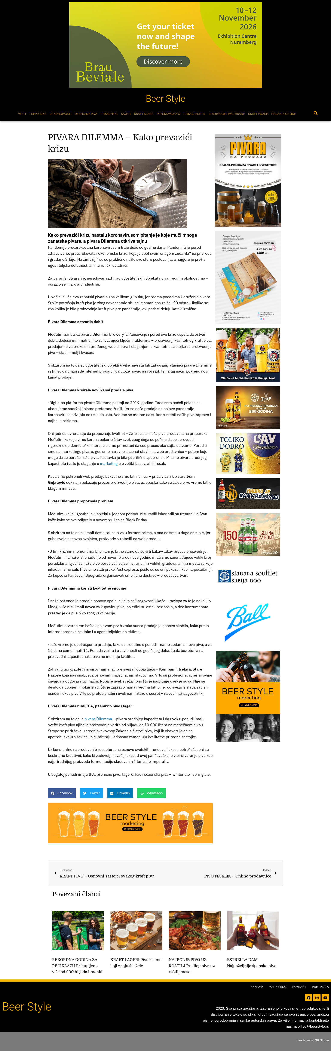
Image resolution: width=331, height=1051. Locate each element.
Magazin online (283, 114)
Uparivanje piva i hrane (227, 114)
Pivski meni (109, 114)
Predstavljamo (168, 114)
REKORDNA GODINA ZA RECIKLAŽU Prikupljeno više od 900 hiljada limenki (77, 966)
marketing (109, 463)
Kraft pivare (258, 114)
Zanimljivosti (60, 114)
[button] (315, 113)
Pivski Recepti (194, 114)
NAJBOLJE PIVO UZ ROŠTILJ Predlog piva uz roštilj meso (192, 966)
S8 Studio (322, 1040)
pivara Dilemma (98, 718)
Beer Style (165, 98)
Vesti (22, 114)
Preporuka (38, 114)
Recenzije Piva (86, 114)
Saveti (126, 114)
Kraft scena (143, 114)
